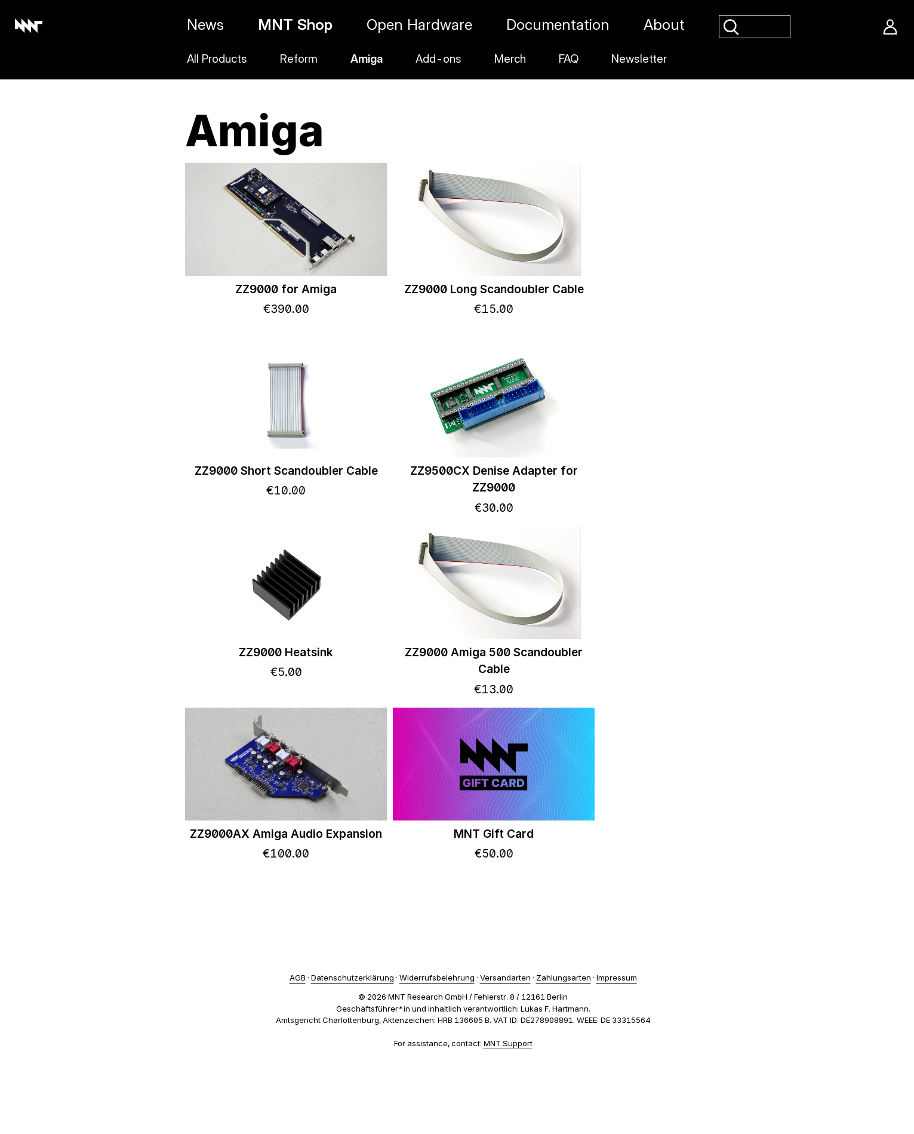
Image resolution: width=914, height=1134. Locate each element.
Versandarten (505, 977)
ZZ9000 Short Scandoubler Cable (286, 471)
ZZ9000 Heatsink (286, 652)
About (664, 24)
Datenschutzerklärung (352, 977)
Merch (510, 59)
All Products (217, 59)
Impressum (616, 977)
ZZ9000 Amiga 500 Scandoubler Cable (494, 661)
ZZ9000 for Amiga (286, 289)
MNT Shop (295, 24)
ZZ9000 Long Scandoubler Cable (494, 289)
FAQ (568, 59)
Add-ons (438, 59)
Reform (299, 59)
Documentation (558, 24)
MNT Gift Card (494, 834)
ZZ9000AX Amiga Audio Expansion (286, 834)
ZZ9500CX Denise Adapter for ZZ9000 (494, 479)
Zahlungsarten (563, 977)
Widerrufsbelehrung (437, 977)
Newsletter (639, 59)
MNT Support (508, 1043)
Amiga (366, 59)
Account (890, 27)
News (205, 24)
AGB (298, 977)
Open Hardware (419, 24)
